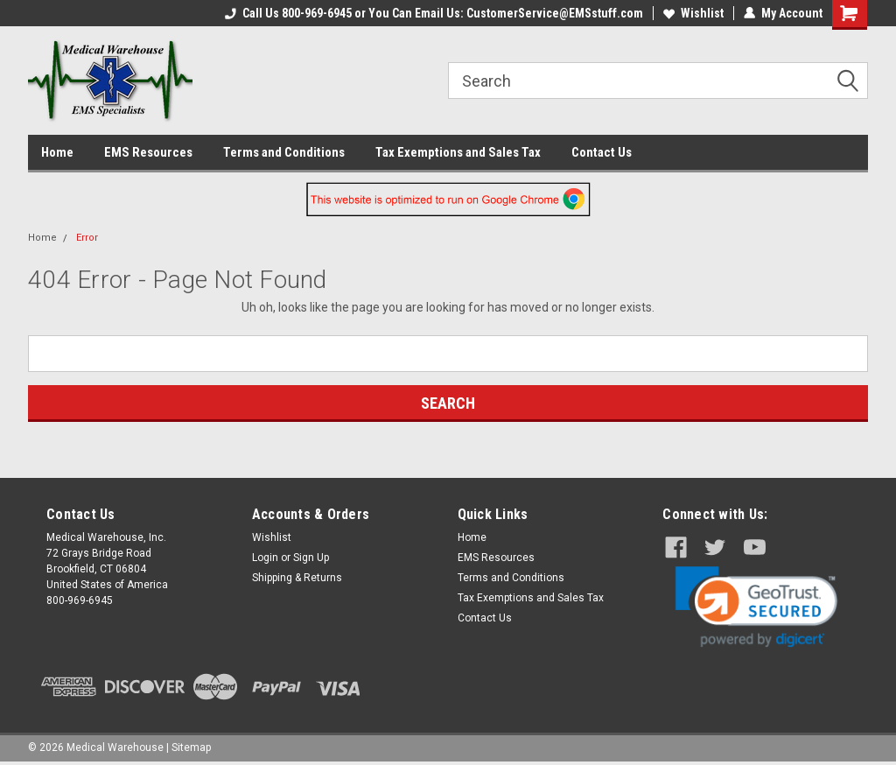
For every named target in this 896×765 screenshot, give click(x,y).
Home (57, 152)
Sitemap (191, 747)
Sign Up (311, 557)
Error (87, 237)
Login (265, 557)
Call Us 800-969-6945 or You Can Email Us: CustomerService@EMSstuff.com (434, 13)
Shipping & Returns (297, 578)
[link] (756, 607)
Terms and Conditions (284, 152)
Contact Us (601, 152)
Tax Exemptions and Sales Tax (458, 152)
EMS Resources (148, 152)
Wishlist (693, 13)
